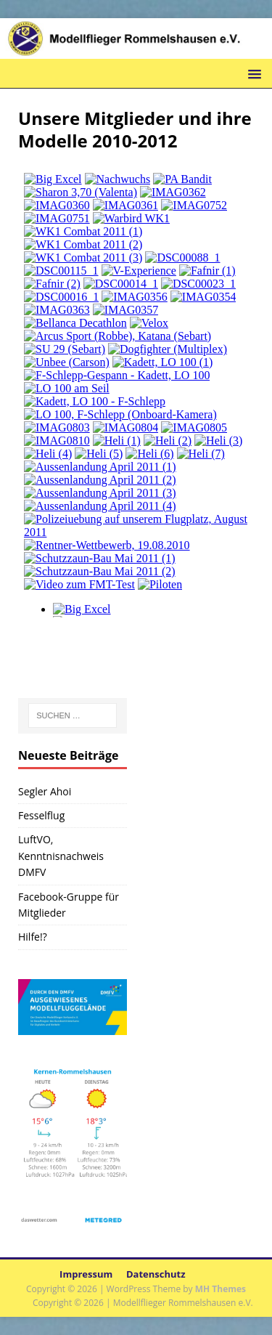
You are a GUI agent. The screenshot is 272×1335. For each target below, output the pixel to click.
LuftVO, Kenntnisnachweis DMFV (61, 855)
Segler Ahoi (44, 791)
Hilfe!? (32, 937)
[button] (252, 73)
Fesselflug (41, 815)
